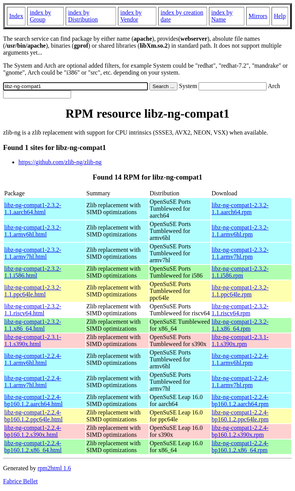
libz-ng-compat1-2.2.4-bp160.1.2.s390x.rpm (240, 431)
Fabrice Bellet (20, 481)
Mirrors (258, 16)
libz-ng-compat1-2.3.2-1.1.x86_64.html (32, 325)
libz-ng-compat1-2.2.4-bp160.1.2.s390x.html (32, 431)
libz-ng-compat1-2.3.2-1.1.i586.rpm (240, 272)
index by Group (40, 16)
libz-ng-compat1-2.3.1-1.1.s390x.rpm (240, 340)
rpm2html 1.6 (54, 468)
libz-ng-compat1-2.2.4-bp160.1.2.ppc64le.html (33, 416)
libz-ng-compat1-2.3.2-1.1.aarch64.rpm (240, 208)
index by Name (222, 16)
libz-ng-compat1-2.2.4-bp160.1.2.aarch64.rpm (240, 400)
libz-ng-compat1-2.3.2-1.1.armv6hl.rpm (240, 231)
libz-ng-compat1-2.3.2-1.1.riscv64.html (32, 309)
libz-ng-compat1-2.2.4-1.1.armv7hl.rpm (240, 381)
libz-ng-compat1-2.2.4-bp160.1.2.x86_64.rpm (240, 446)
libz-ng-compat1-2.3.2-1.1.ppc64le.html (32, 291)
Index (16, 16)
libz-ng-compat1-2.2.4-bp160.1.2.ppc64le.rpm (240, 416)
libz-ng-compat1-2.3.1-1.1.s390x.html (32, 340)
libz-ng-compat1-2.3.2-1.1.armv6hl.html (32, 231)
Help (280, 16)
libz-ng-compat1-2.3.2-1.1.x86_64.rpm (240, 325)
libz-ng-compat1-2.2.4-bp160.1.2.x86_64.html (32, 446)
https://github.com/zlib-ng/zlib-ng (59, 162)
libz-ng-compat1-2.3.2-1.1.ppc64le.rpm (240, 291)
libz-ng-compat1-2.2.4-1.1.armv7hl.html (32, 381)
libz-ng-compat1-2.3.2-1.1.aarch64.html (32, 208)
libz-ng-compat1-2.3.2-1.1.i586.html (32, 272)
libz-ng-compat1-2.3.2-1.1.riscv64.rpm (240, 309)
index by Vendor (131, 16)
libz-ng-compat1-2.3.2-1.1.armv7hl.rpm (240, 253)
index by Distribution (83, 16)
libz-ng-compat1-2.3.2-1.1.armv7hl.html (32, 253)
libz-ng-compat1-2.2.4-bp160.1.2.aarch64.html (33, 400)
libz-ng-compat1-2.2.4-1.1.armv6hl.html (32, 359)
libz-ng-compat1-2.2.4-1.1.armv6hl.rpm (240, 359)
